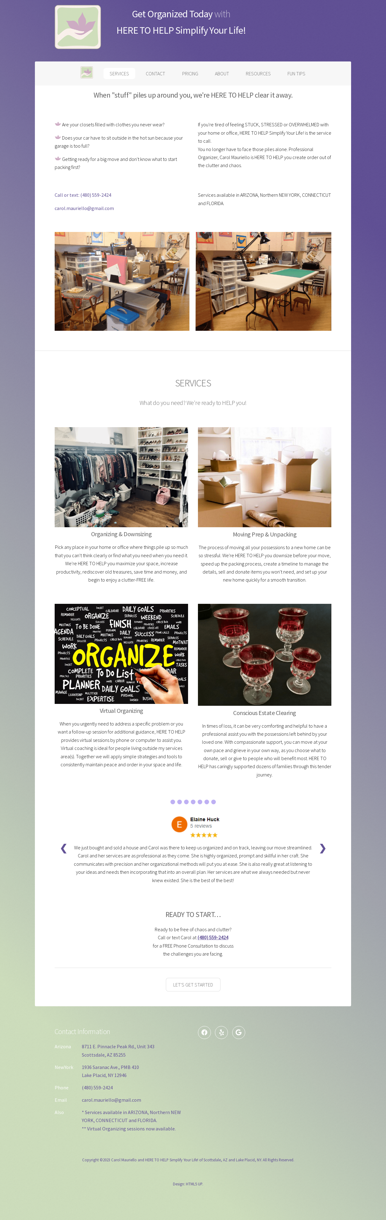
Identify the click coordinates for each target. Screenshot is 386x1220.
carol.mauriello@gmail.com (84, 208)
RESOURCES (258, 73)
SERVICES (119, 73)
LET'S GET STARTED (193, 985)
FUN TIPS (296, 73)
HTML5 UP (194, 1183)
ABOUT (222, 73)
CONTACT (155, 73)
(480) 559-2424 (95, 195)
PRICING (190, 73)
